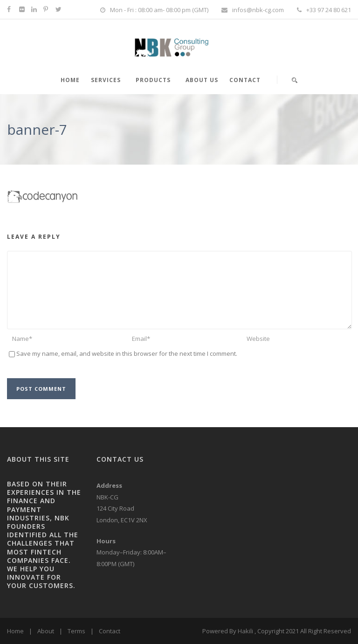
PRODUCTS (153, 80)
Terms (76, 631)
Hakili (245, 631)
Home (15, 631)
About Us (202, 80)
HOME (70, 80)
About (45, 631)
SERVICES (106, 80)
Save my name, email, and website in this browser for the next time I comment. (126, 353)
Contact (245, 80)
